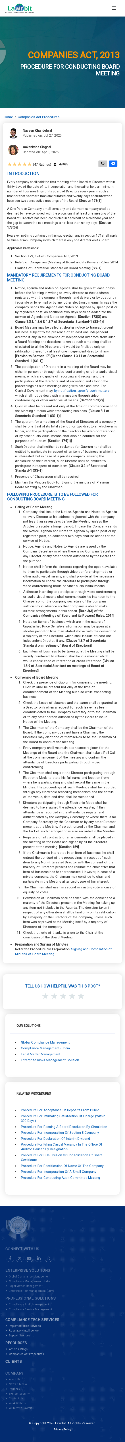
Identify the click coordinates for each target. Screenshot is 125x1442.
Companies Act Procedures (39, 117)
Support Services (19, 1335)
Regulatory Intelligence (24, 1330)
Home (8, 117)
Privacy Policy (62, 1429)
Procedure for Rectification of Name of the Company (62, 1166)
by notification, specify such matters (82, 391)
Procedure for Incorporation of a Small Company (58, 1172)
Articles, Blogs (18, 1349)
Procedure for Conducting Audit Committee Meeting (60, 1178)
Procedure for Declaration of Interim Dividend (55, 1139)
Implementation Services (25, 1325)
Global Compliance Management (45, 1042)
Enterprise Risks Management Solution (50, 1060)
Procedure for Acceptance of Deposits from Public (60, 1110)
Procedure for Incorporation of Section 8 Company (60, 1133)
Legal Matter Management (40, 1054)
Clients (13, 1361)
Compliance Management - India (45, 1048)
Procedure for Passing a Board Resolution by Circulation (64, 1127)
